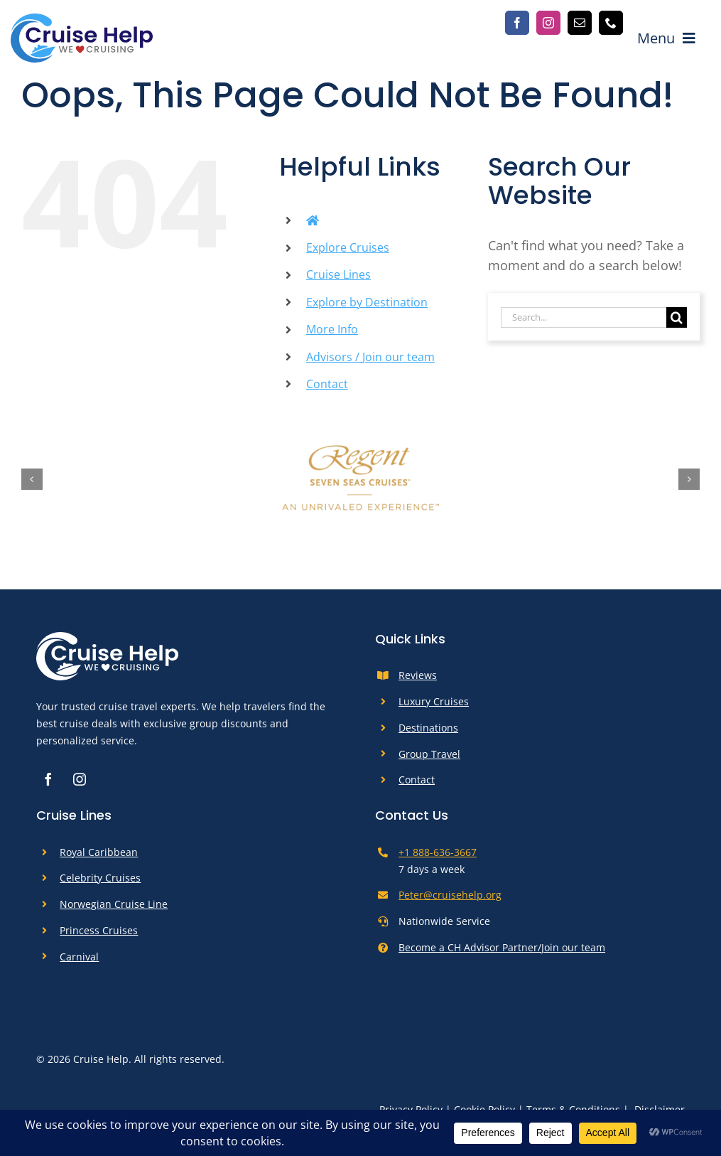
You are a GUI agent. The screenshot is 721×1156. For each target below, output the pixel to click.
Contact (327, 384)
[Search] (676, 317)
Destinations (428, 727)
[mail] (580, 23)
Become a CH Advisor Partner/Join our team (502, 947)
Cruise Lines (338, 274)
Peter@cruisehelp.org (450, 894)
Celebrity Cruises (100, 877)
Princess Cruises (99, 930)
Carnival (79, 956)
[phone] (611, 23)
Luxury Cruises (434, 701)
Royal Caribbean (99, 852)
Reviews (418, 675)
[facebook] (517, 23)
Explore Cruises (347, 247)
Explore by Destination (367, 302)
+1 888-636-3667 (438, 852)
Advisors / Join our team (370, 357)
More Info (332, 329)
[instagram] (548, 23)
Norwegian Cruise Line (114, 904)
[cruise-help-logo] (82, 19)
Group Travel (429, 754)
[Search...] (583, 317)
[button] (32, 479)
